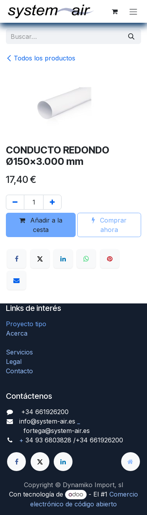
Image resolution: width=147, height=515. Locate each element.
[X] (40, 258)
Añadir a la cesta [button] (40, 225)
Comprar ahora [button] (109, 225)
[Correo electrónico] (16, 280)
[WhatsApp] (86, 258)
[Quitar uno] (15, 202)
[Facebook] (16, 258)
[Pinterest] (109, 258)
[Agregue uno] (52, 202)
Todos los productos (40, 58)
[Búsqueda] (131, 36)
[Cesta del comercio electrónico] (114, 11)
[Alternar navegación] (133, 11)
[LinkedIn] (63, 258)
